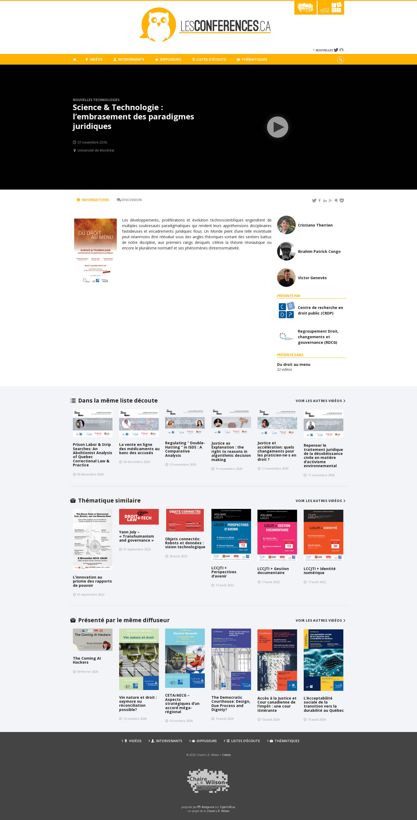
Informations (93, 200)
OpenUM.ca (227, 807)
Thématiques (252, 59)
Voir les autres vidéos (321, 401)
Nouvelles (324, 50)
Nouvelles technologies (96, 100)
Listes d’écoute (209, 59)
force (208, 807)
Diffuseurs (168, 59)
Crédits (226, 755)
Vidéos (94, 59)
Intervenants (129, 59)
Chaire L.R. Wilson (218, 811)
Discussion (129, 200)
